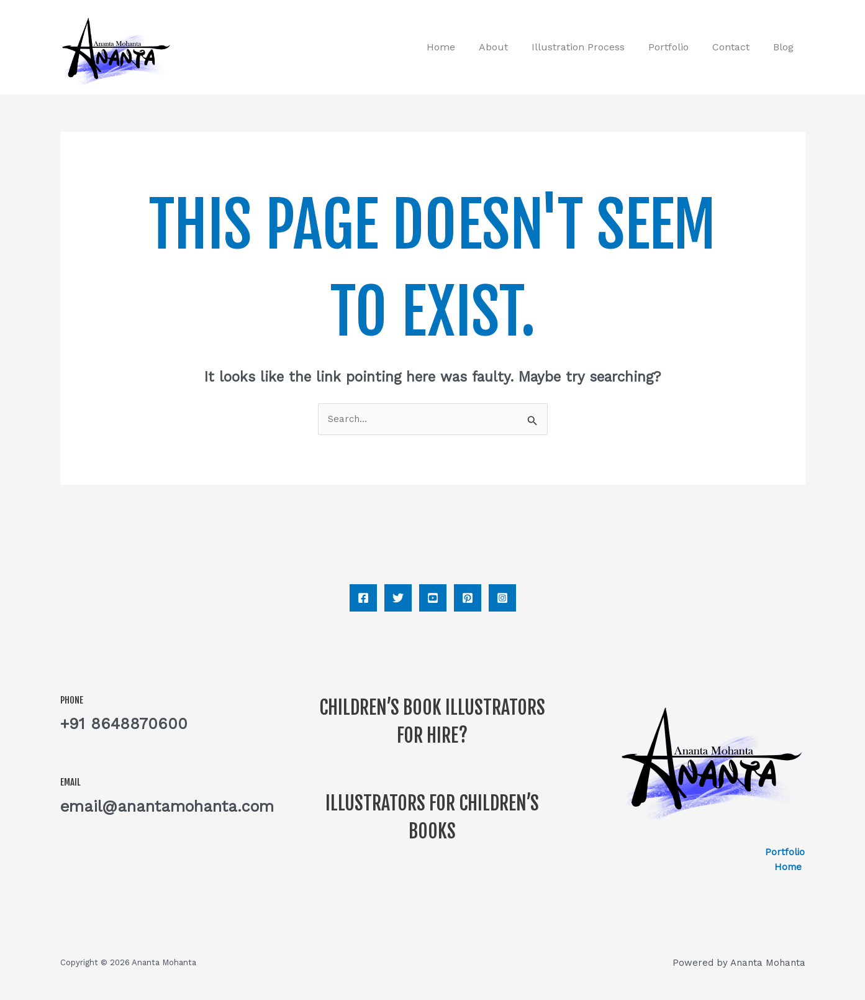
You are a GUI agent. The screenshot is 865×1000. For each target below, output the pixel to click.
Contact (736, 47)
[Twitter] (398, 598)
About (510, 47)
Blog (785, 47)
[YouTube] (432, 598)
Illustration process (591, 47)
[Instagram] (502, 598)
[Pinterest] (467, 598)
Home (461, 47)
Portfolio (678, 47)
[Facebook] (363, 598)
